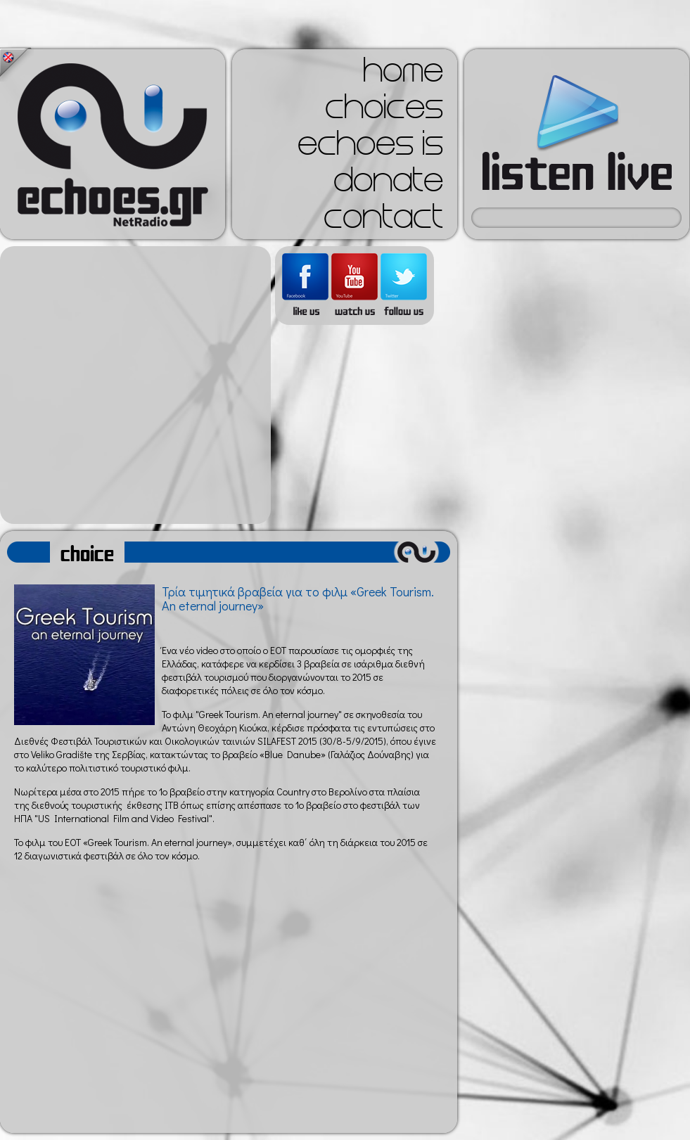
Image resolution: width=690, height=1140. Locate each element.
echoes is (370, 147)
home (403, 74)
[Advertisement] (132, 385)
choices (384, 111)
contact (383, 220)
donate (388, 184)
